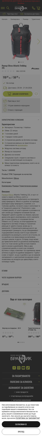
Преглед (21, 431)
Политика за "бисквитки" (28, 418)
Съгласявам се (21, 424)
